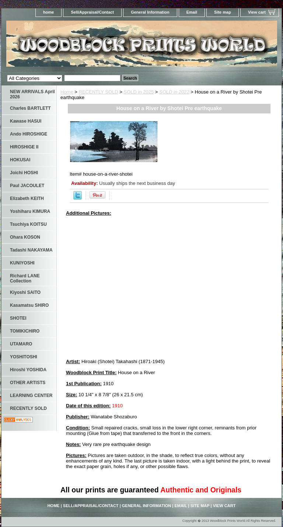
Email (191, 12)
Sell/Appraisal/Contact (92, 12)
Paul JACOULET (27, 185)
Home (66, 92)
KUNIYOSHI (22, 263)
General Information (150, 12)
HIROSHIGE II (24, 147)
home (48, 12)
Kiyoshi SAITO (25, 292)
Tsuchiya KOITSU (28, 224)
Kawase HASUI (25, 121)
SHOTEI (18, 318)
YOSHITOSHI (23, 356)
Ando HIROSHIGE (28, 134)
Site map (222, 12)
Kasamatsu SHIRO (29, 305)
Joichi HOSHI (24, 172)
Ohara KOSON (25, 237)
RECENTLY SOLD (98, 92)
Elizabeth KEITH (27, 198)
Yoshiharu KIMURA (30, 211)
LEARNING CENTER (31, 395)
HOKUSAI (20, 159)
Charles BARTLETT (30, 108)
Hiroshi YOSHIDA (28, 369)
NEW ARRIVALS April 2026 (32, 94)
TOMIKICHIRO (24, 331)
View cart (257, 12)
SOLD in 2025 (139, 92)
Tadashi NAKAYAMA (31, 250)
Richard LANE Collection (25, 278)
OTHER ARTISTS (27, 382)
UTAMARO (21, 344)
